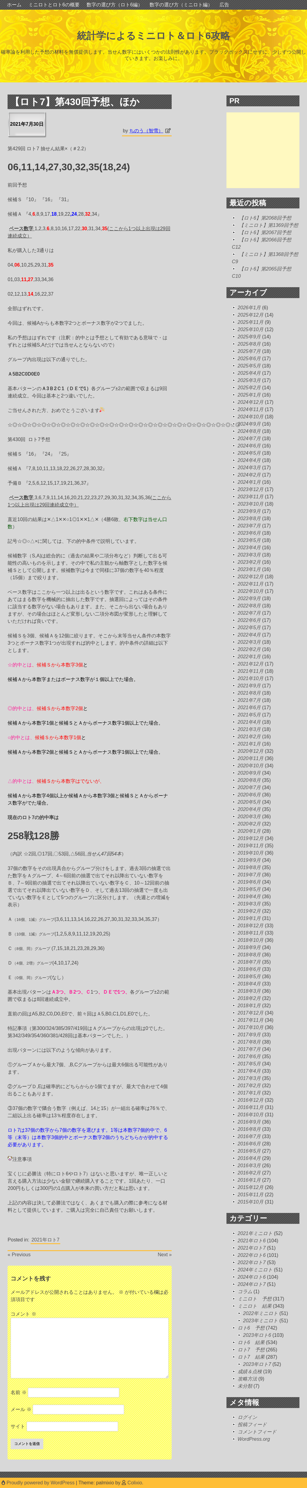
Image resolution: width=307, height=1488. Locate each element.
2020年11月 (250, 758)
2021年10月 (250, 678)
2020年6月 (249, 794)
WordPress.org (254, 1439)
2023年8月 (249, 518)
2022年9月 (249, 598)
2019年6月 (249, 882)
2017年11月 (250, 1020)
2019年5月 (249, 889)
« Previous (19, 1254)
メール (21, 1409)
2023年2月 (249, 562)
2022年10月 (250, 591)
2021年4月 (249, 722)
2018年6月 (249, 969)
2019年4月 (249, 896)
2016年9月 (249, 1121)
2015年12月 (250, 1187)
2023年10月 (250, 504)
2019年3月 (249, 903)
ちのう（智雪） (146, 130)
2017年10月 (250, 1027)
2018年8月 (249, 954)
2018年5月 (249, 976)
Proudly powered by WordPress (39, 1482)
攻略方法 (247, 1378)
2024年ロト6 (252, 1277)
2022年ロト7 (252, 1262)
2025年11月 (250, 322)
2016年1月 (249, 1180)
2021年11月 (250, 671)
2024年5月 (249, 453)
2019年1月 (249, 918)
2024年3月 (249, 467)
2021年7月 (249, 700)
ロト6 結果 (251, 1342)
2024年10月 (250, 416)
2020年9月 (249, 773)
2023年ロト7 (257, 1364)
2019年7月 (249, 874)
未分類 (245, 1386)
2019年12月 (250, 838)
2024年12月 (250, 402)
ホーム (14, 4)
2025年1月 (249, 394)
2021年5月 (249, 714)
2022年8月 (249, 605)
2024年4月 (249, 460)
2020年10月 (250, 765)
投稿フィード (252, 1424)
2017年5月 (249, 1063)
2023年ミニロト (260, 1320)
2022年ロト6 (252, 1255)
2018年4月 (249, 983)
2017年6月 (249, 1056)
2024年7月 (249, 438)
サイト (18, 1426)
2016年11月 (250, 1107)
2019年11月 (250, 845)
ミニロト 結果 (255, 1306)
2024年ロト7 (252, 1284)
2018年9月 (249, 947)
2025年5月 (249, 365)
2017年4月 (249, 1071)
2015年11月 (250, 1194)
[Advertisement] (266, 150)
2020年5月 (249, 802)
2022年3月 (249, 642)
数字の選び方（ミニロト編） (181, 4)
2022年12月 (250, 576)
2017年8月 (249, 1042)
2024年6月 (249, 445)
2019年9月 (249, 860)
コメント (23, 1314)
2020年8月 (249, 780)
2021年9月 (249, 685)
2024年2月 (249, 474)
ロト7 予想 (251, 1349)
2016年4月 (249, 1158)
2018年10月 (250, 940)
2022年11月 (250, 583)
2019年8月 (249, 867)
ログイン (247, 1417)
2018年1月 (249, 1005)
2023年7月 (249, 525)
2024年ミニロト (255, 1269)
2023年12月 (250, 489)
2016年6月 (249, 1143)
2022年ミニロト (260, 1313)
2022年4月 (249, 634)
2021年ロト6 (252, 1240)
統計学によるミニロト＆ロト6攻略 (153, 35)
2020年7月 (249, 787)
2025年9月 (249, 336)
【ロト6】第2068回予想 (265, 218)
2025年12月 (250, 314)
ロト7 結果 (251, 1357)
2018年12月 (250, 925)
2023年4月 (249, 547)
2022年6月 (249, 620)
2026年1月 (249, 307)
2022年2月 (249, 649)
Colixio (134, 1482)
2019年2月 (249, 911)
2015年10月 (250, 1201)
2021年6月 (249, 707)
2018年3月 (249, 991)
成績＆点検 (250, 1371)
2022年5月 (249, 627)
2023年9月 (249, 511)
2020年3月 (249, 816)
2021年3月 (249, 729)
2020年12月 (250, 751)
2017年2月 (249, 1085)
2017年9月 (249, 1034)
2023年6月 (249, 533)
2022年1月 (249, 656)
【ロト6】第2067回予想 (265, 232)
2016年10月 (250, 1114)
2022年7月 (249, 613)
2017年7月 (249, 1049)
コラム (245, 1291)
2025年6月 (249, 358)
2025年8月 (249, 344)
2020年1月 (249, 831)
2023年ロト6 (257, 1335)
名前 (18, 1392)
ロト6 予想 (251, 1327)
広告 (224, 4)
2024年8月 (249, 431)
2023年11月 (250, 496)
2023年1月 (249, 569)
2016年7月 (249, 1136)
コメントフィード (257, 1431)
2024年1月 (249, 482)
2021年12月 (250, 663)
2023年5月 (249, 540)
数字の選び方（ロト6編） (115, 4)
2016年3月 (249, 1165)
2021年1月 (249, 743)
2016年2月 (249, 1172)
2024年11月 (250, 409)
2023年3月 (249, 554)
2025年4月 (249, 373)
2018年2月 (249, 998)
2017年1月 (249, 1092)
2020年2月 (249, 823)
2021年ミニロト (255, 1233)
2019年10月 (250, 852)
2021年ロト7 (45, 1239)
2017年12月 (250, 1012)
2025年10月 (250, 329)
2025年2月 (249, 387)
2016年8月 (249, 1129)
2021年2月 (249, 736)
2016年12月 (250, 1100)
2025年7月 (249, 351)
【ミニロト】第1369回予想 (268, 225)
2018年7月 (249, 962)
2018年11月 (250, 932)
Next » (165, 1254)
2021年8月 (249, 693)
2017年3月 (249, 1078)
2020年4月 (249, 809)
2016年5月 (249, 1151)
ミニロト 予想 (255, 1298)
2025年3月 (249, 380)
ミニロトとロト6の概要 (54, 4)
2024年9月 (249, 424)
